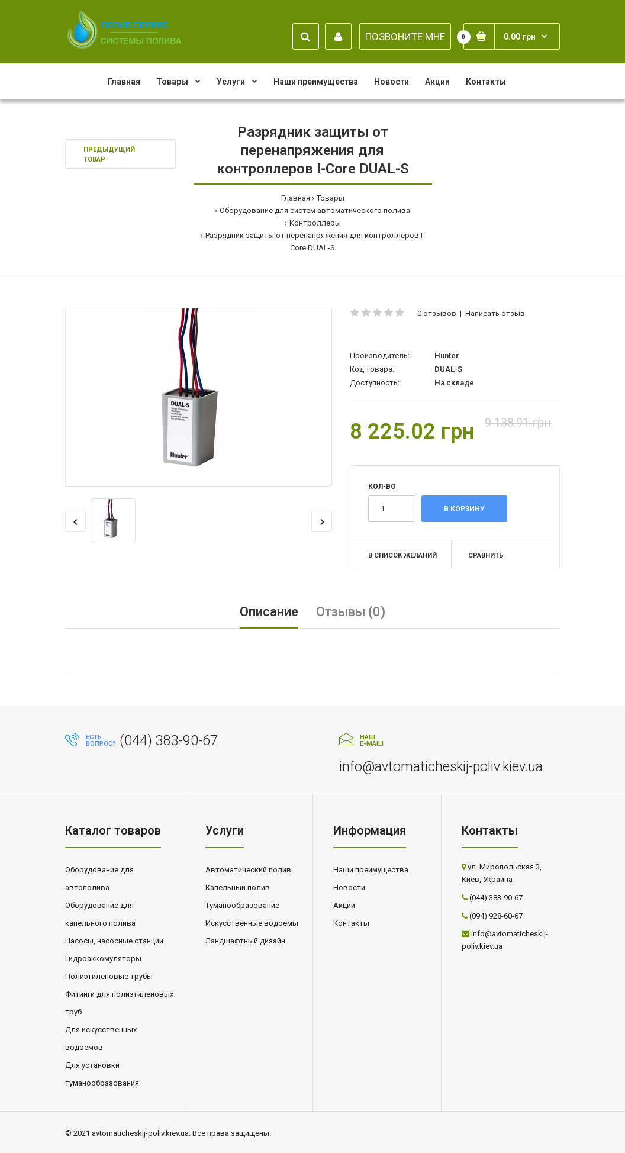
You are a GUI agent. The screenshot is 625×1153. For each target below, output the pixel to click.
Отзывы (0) (350, 611)
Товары (330, 198)
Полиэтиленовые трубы (109, 976)
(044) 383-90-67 (169, 741)
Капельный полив (237, 887)
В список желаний (402, 555)
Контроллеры (315, 222)
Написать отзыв (495, 313)
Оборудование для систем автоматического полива (315, 210)
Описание (269, 611)
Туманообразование (242, 905)
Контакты (351, 923)
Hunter (446, 355)
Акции (344, 905)
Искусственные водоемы (251, 923)
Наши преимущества (370, 869)
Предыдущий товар (109, 155)
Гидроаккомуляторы (103, 958)
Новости (349, 887)
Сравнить (486, 555)
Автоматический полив (248, 869)
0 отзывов (436, 313)
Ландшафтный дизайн (245, 940)
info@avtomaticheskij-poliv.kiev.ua (441, 767)
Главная (295, 198)
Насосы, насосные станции (114, 940)
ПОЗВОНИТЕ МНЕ (405, 37)
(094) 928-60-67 (496, 916)
